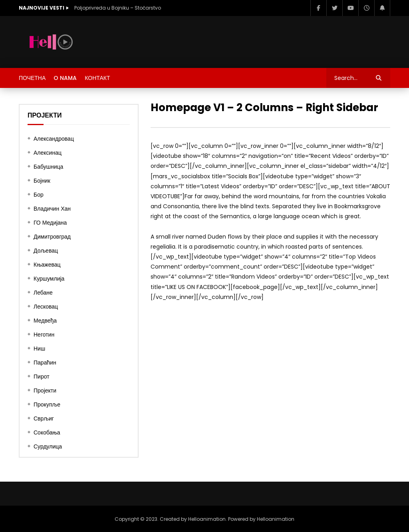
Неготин (44, 335)
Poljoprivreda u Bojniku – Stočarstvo (117, 7)
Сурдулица (48, 446)
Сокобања (47, 432)
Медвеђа (45, 321)
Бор (39, 195)
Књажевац (47, 265)
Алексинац (48, 153)
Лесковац (46, 307)
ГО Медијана (50, 223)
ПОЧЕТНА (32, 78)
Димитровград (52, 237)
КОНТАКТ (97, 78)
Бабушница (48, 167)
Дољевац (46, 251)
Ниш (39, 349)
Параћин (45, 363)
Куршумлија (49, 279)
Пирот (42, 377)
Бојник (42, 181)
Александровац (54, 139)
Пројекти (45, 391)
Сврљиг (44, 418)
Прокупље (47, 404)
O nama (65, 78)
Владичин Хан (52, 209)
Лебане (43, 293)
